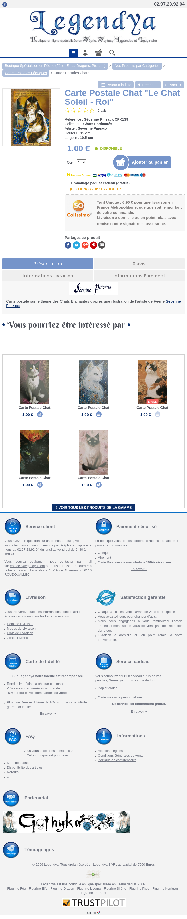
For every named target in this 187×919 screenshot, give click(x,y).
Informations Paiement (139, 276)
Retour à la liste (116, 85)
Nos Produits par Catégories (137, 66)
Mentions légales (110, 754)
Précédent (148, 85)
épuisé (152, 401)
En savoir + (139, 572)
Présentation (47, 264)
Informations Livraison (47, 276)
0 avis (139, 264)
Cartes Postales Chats (71, 73)
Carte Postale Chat (34, 408)
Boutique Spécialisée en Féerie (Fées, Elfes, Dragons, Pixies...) (55, 66)
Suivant (173, 85)
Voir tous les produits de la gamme (93, 511)
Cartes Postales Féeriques (26, 73)
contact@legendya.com (27, 570)
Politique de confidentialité (117, 763)
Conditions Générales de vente (121, 759)
